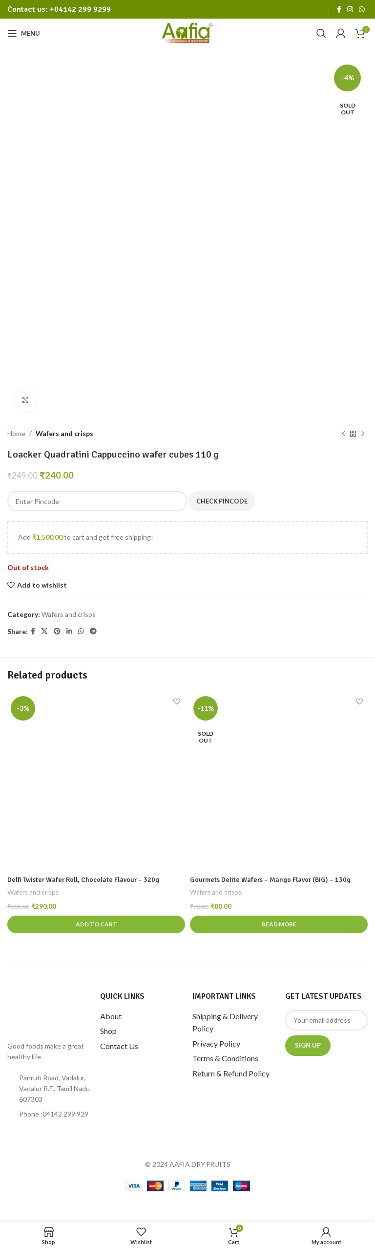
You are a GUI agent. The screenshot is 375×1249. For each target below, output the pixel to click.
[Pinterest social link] (57, 631)
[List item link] (48, 1114)
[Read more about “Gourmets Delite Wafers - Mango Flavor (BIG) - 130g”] (279, 924)
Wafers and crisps (64, 433)
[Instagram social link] (350, 9)
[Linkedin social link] (69, 631)
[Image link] (48, 1011)
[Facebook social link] (339, 9)
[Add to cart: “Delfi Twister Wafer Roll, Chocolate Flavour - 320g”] (96, 924)
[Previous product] (343, 433)
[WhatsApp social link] (362, 9)
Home (16, 433)
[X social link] (44, 631)
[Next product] (363, 433)
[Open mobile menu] (23, 33)
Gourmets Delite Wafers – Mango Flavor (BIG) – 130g (270, 880)
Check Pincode (224, 500)
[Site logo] (188, 32)
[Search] (321, 33)
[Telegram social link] (93, 631)
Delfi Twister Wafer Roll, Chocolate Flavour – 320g (83, 880)
